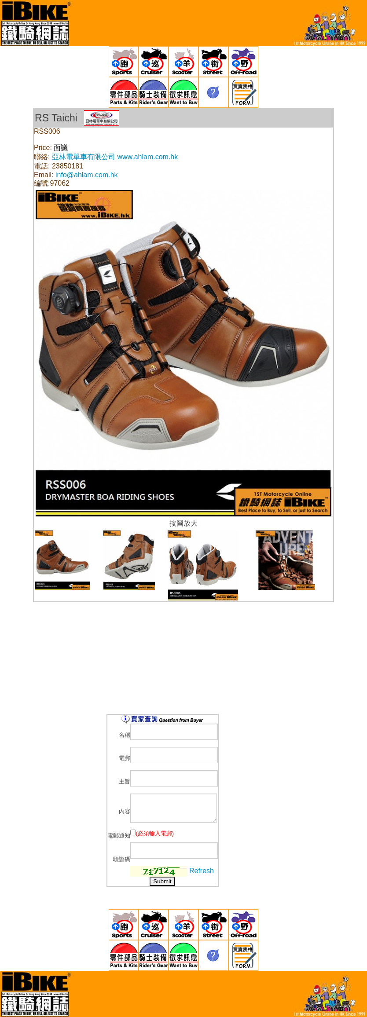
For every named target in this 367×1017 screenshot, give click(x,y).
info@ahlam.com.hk (86, 175)
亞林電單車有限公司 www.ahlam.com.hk (115, 157)
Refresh (201, 870)
